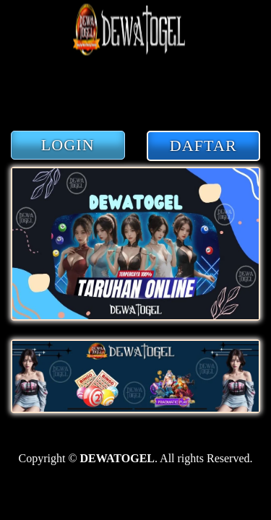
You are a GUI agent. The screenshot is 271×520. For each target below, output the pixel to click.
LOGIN (68, 145)
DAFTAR (203, 145)
